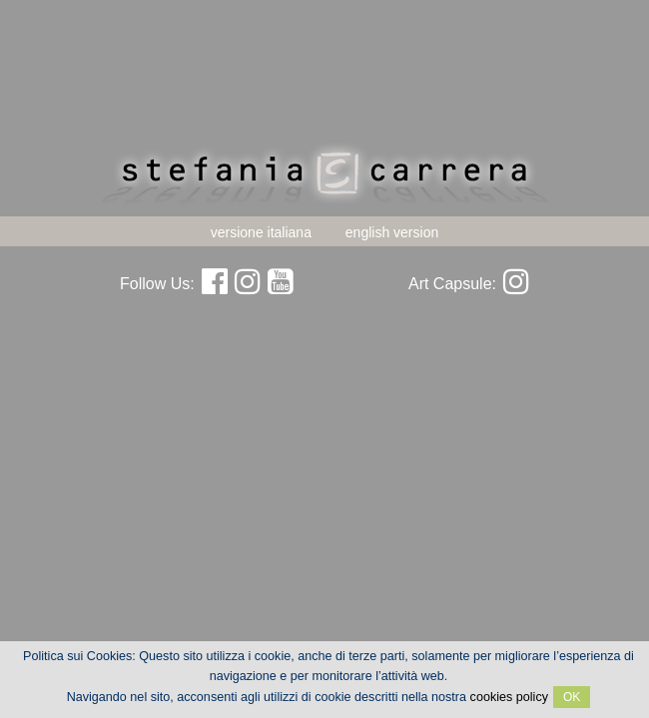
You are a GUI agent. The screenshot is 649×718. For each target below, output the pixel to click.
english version (391, 232)
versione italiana (261, 232)
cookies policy (509, 697)
